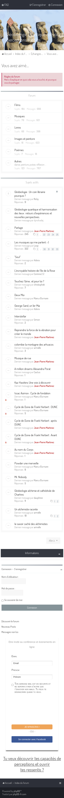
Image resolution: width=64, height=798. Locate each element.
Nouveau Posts (9, 626)
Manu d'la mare (41, 298)
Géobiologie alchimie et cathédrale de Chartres (34, 492)
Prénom (15, 670)
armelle (37, 347)
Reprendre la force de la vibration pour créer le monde (35, 331)
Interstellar (20, 316)
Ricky (36, 198)
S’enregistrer (20, 568)
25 (57, 234)
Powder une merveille (26, 463)
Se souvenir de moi (13, 599)
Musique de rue (22, 358)
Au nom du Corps (23, 449)
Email (14, 656)
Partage (18, 227)
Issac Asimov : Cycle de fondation (32, 393)
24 (53, 234)
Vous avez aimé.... (15, 65)
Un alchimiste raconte (26, 509)
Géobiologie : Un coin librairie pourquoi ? (29, 193)
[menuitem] (5, 5)
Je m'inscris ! (31, 727)
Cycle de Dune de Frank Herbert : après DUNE (35, 422)
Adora (37, 260)
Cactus (37, 372)
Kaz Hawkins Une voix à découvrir (32, 382)
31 (48, 249)
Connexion (7, 568)
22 (44, 234)
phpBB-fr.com (19, 794)
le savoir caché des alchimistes (31, 524)
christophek (39, 284)
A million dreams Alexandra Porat (32, 369)
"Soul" (17, 257)
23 (49, 234)
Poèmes (19, 150)
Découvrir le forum (10, 621)
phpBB (17, 791)
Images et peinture (24, 139)
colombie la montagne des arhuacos (34, 344)
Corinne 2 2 (39, 273)
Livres (17, 127)
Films (17, 105)
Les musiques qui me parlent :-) (31, 242)
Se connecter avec (32, 739)
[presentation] (35, 709)
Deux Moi (19, 295)
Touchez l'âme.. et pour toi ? (29, 281)
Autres (18, 161)
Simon (37, 319)
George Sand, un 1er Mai (27, 305)
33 (57, 249)
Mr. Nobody (20, 477)
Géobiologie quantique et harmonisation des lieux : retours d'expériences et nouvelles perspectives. (35, 213)
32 (53, 249)
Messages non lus (10, 631)
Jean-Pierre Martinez (44, 230)
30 (44, 249)
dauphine (38, 497)
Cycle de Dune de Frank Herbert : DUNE (35, 407)
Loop (36, 245)
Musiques (19, 116)
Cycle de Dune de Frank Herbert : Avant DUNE (35, 437)
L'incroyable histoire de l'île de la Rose (34, 270)
